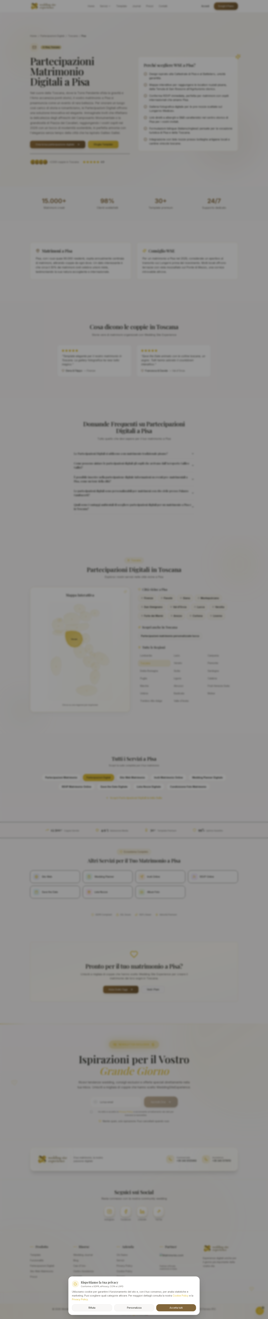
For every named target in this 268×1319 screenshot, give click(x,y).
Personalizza (134, 1307)
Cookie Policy (181, 1295)
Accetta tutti (176, 1307)
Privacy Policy (80, 1299)
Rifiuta (92, 1307)
